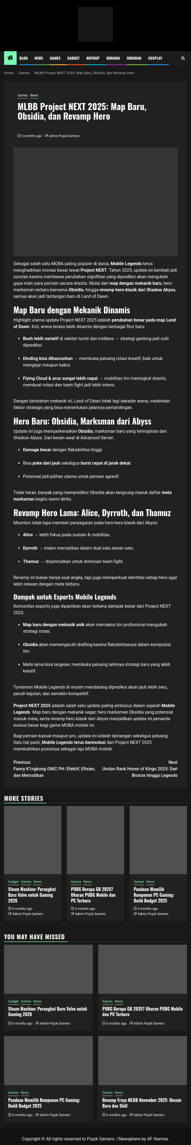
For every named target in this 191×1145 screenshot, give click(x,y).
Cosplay (155, 58)
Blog (23, 58)
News (39, 58)
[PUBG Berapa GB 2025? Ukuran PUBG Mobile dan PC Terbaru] (95, 840)
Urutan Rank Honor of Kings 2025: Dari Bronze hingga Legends (137, 768)
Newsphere (130, 1138)
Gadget (73, 58)
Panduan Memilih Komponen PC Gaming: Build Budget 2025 (154, 895)
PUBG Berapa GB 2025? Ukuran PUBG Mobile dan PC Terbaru (93, 895)
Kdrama (113, 58)
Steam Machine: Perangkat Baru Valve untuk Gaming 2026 (32, 895)
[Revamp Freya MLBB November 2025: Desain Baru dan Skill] (142, 1060)
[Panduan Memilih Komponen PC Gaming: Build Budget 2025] (158, 840)
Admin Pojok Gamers (64, 136)
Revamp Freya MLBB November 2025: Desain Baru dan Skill (141, 1103)
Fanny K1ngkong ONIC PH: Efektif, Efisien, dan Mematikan (54, 768)
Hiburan (134, 58)
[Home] (10, 58)
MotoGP (93, 58)
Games (55, 58)
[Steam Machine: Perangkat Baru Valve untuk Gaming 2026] (32, 840)
